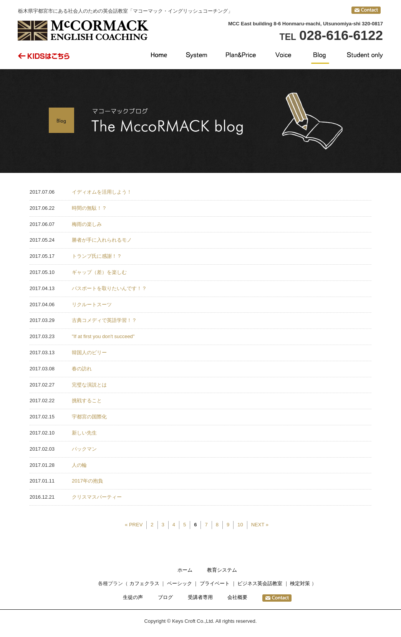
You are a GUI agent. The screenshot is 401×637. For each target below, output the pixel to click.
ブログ (165, 597)
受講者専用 (200, 597)
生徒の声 (133, 597)
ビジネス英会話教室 (259, 583)
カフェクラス (144, 583)
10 (240, 525)
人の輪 (79, 465)
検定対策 (300, 583)
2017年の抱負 (87, 481)
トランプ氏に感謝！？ (97, 256)
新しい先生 (84, 433)
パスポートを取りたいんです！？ (109, 288)
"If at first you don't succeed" (103, 336)
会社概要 (237, 597)
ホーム (184, 570)
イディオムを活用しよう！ (102, 192)
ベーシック (179, 583)
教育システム (222, 570)
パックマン (84, 449)
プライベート (215, 583)
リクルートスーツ (92, 304)
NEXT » (259, 525)
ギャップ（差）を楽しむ (99, 272)
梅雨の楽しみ (87, 224)
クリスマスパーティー (97, 497)
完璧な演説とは (89, 385)
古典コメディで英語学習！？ (104, 320)
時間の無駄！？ (89, 208)
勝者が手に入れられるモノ (102, 240)
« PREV (134, 525)
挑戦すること (87, 400)
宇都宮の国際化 (89, 417)
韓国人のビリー (89, 352)
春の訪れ (82, 369)
